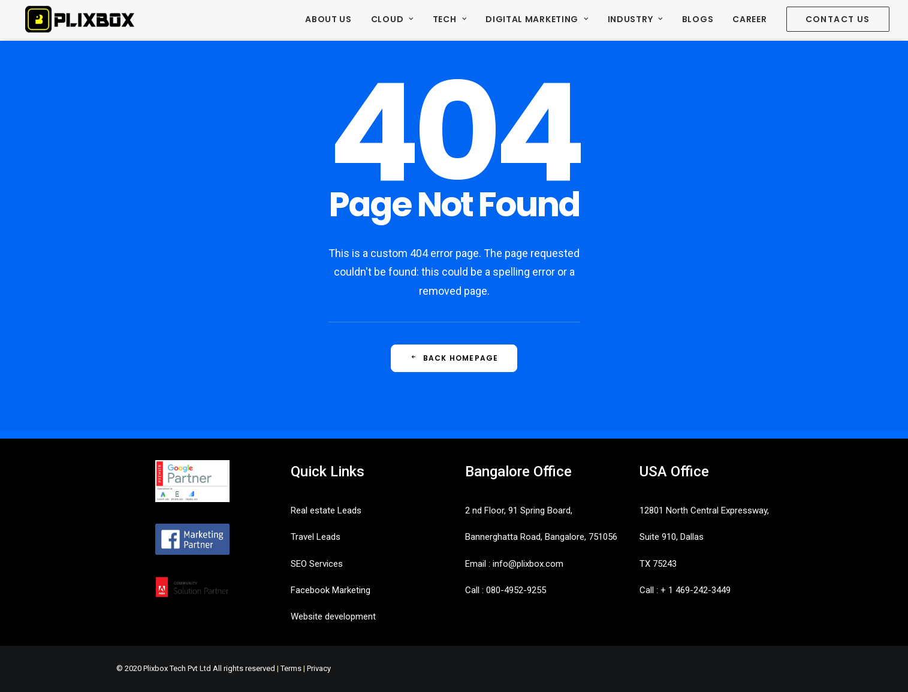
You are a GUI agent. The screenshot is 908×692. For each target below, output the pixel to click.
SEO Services (317, 563)
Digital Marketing (536, 20)
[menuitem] (332, 20)
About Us (328, 20)
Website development (333, 616)
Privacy (319, 668)
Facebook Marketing (330, 590)
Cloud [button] (392, 20)
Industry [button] (635, 20)
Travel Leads (315, 536)
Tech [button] (449, 20)
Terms (290, 668)
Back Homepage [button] (454, 358)
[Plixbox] (79, 20)
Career (749, 20)
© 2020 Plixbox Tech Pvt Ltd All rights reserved (195, 668)
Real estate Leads (326, 510)
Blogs (698, 20)
